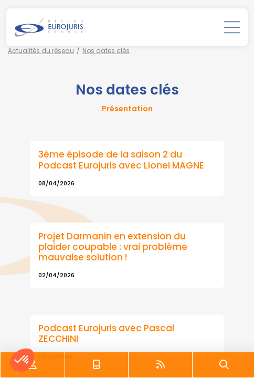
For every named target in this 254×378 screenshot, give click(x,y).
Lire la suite (127, 168)
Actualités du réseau (41, 50)
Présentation (127, 108)
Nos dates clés (106, 50)
